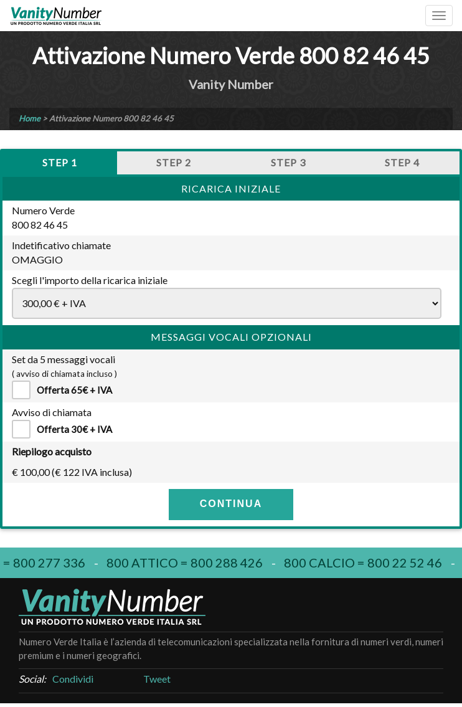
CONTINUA (231, 503)
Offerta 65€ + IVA (66, 390)
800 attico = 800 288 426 (187, 562)
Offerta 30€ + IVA (66, 429)
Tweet (157, 679)
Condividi (72, 679)
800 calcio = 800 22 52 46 (365, 562)
